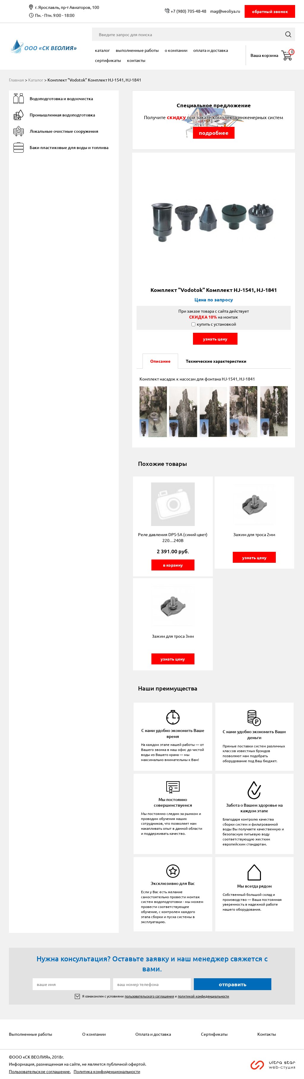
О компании (176, 50)
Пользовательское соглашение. (40, 1071)
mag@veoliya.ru (225, 11)
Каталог (102, 50)
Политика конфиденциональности (107, 1071)
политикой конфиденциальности (203, 996)
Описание (160, 361)
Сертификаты (108, 60)
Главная (16, 79)
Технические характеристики (216, 361)
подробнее (214, 132)
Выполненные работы (137, 50)
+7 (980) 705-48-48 (188, 11)
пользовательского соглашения (149, 996)
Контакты (136, 60)
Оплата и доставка (210, 50)
